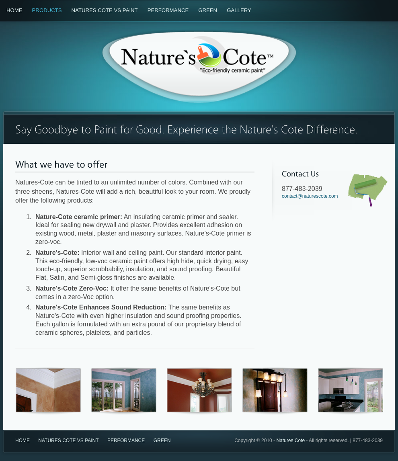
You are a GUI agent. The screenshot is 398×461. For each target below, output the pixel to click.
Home (14, 10)
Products (47, 10)
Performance (168, 10)
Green (207, 10)
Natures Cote (290, 440)
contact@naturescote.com (310, 196)
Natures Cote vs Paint (105, 10)
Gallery (239, 10)
